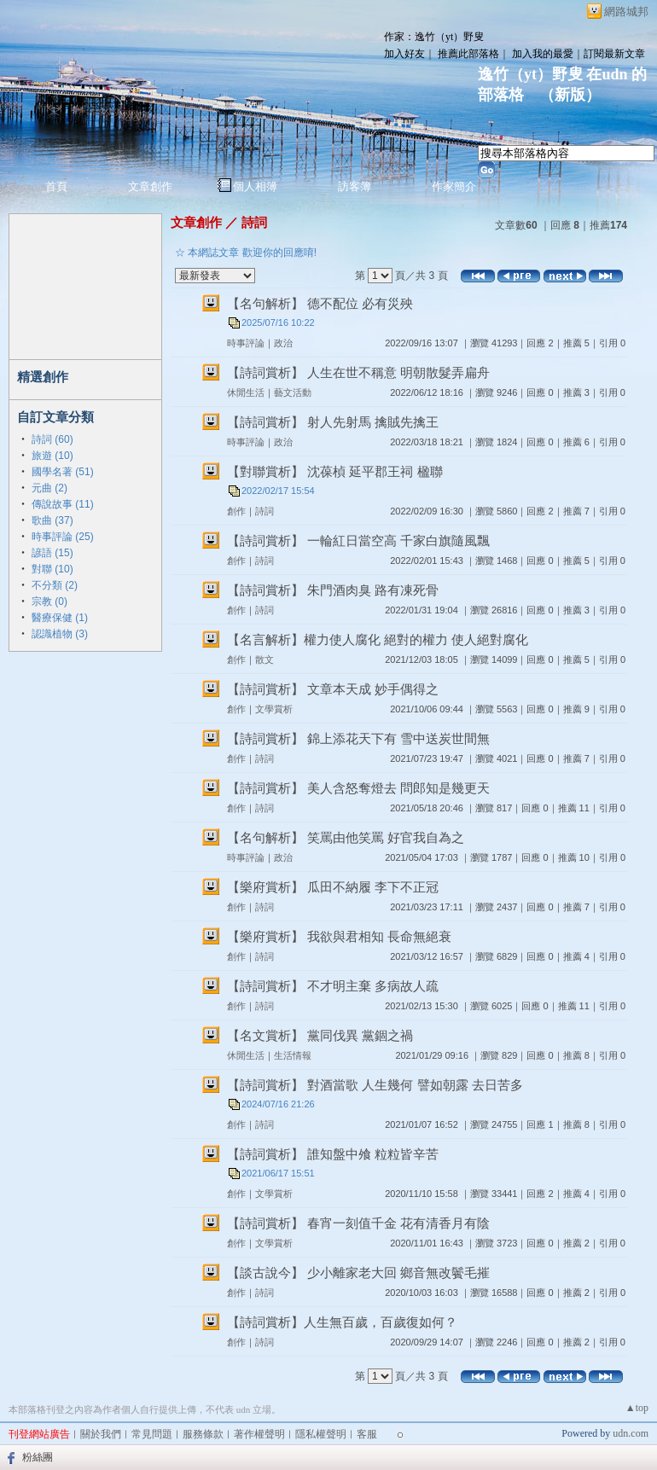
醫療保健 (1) (60, 618)
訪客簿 (354, 186)
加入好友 (404, 54)
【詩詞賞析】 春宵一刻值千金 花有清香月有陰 (358, 1223)
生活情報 (292, 1055)
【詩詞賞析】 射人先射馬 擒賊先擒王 (333, 422)
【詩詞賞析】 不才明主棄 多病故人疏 (333, 986)
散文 (264, 659)
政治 (283, 343)
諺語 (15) (52, 553)
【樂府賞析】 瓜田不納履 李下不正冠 (333, 887)
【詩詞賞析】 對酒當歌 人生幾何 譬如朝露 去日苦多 (375, 1085)
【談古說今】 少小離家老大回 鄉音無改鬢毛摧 (358, 1272)
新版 (570, 94)
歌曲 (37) (52, 520)
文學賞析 (274, 709)
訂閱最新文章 (614, 54)
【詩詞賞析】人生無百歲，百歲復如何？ (342, 1322)
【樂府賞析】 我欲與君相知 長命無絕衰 (339, 936)
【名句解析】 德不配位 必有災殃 (320, 303)
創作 (236, 511)
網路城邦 (626, 11)
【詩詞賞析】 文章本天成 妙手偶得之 (333, 689)
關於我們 (100, 1434)
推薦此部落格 (468, 54)
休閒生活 (246, 392)
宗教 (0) (49, 601)
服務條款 (203, 1434)
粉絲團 (37, 1457)
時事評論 (246, 343)
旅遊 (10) (52, 456)
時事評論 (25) (63, 537)
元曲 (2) (49, 488)
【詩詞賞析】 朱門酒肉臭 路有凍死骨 (333, 590)
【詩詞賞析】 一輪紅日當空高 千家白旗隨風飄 (358, 540)
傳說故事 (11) (63, 504)
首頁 (56, 186)
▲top (636, 1408)
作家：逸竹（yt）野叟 (434, 37)
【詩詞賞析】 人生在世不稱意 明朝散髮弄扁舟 (358, 372)
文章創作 (150, 186)
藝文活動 (292, 392)
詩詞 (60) (52, 439)
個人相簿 (255, 186)
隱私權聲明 (320, 1434)
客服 (367, 1434)
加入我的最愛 (542, 54)
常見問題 (151, 1434)
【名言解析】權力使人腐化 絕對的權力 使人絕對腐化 (377, 639)
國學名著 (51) (63, 472)
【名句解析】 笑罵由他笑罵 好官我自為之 (345, 837)
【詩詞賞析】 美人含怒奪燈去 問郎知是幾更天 (358, 788)
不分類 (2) (55, 585)
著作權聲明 (259, 1434)
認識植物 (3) (60, 634)
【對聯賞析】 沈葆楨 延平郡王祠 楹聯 (335, 471)
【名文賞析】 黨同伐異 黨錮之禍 (320, 1035)
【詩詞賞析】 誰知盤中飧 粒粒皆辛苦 (333, 1154)
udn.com (630, 1433)
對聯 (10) (52, 569)
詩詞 (254, 222)
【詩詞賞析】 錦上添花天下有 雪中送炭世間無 (358, 738)
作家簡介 (454, 186)
